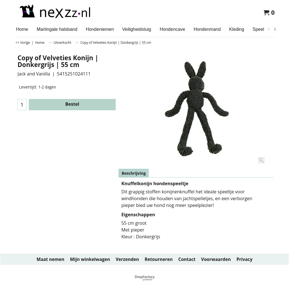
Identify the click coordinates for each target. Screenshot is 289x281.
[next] (274, 29)
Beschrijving (134, 173)
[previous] (269, 29)
